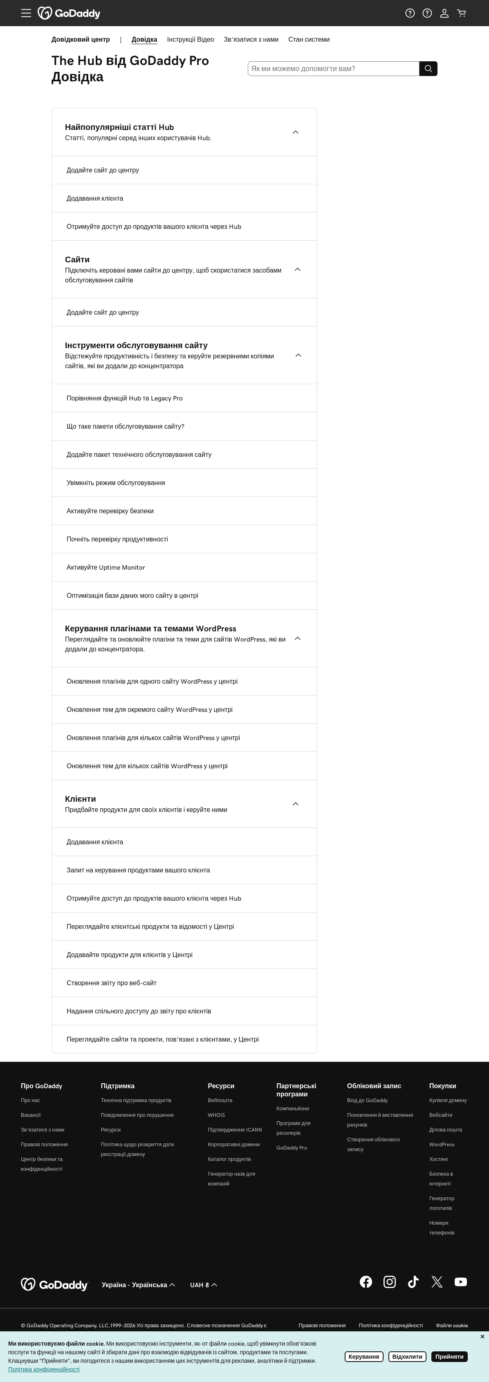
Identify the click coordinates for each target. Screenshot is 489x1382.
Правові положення (44, 1144)
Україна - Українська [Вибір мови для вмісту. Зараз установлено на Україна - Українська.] (139, 1285)
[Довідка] (410, 13)
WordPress (442, 1144)
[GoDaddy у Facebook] (366, 1287)
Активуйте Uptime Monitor (106, 567)
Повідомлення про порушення (137, 1115)
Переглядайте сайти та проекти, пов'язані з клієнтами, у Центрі (163, 1039)
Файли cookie (452, 1325)
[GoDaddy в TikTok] (413, 1287)
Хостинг (439, 1159)
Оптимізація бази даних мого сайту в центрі (132, 595)
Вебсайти (440, 1115)
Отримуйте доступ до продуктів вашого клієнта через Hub (154, 226)
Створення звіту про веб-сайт (112, 982)
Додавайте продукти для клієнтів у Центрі (130, 954)
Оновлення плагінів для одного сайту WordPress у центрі (152, 681)
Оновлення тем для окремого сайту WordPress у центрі (150, 709)
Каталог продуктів (229, 1159)
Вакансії (31, 1115)
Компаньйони (292, 1108)
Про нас (30, 1100)
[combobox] (333, 68)
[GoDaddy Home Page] (55, 1285)
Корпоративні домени (234, 1144)
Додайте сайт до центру (103, 170)
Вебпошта (220, 1100)
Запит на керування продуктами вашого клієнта (138, 870)
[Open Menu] (23, 13)
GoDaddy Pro (291, 1147)
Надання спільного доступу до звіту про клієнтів (139, 1011)
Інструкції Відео (190, 39)
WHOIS (216, 1115)
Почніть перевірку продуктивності (117, 539)
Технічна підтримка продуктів (136, 1100)
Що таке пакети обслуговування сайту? (125, 426)
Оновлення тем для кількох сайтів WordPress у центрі (147, 766)
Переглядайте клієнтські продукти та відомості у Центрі (150, 926)
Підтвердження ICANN (235, 1129)
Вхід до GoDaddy (367, 1100)
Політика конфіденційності (391, 1325)
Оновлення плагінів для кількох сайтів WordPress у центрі (153, 737)
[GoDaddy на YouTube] (460, 1287)
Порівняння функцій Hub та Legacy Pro (125, 398)
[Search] (428, 68)
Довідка (144, 39)
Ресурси (111, 1129)
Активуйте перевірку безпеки (110, 511)
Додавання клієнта (95, 198)
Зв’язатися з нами (251, 39)
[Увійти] (444, 13)
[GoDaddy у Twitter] (437, 1287)
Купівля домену (448, 1100)
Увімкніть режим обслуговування (116, 482)
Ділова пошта (445, 1129)
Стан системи (309, 39)
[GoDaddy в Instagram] (389, 1287)
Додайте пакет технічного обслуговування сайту (139, 454)
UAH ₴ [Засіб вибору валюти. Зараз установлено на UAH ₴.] (204, 1285)
